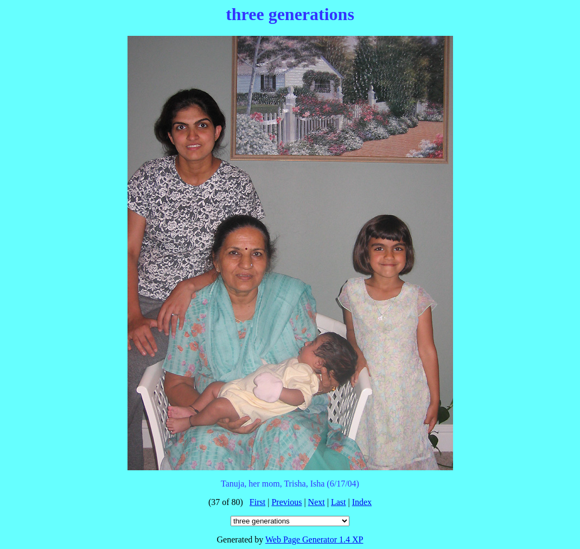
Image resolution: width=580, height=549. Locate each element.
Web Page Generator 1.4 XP (314, 539)
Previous (286, 502)
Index (362, 502)
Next (316, 502)
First (257, 502)
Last (338, 502)
